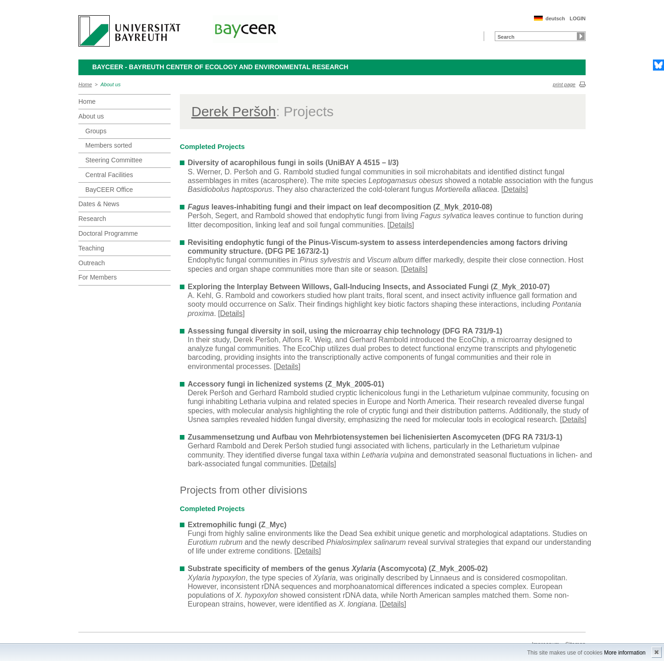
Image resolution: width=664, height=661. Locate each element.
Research (92, 218)
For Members (97, 277)
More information (625, 652)
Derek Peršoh (233, 111)
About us (110, 84)
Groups (96, 131)
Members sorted (108, 145)
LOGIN (577, 18)
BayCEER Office (109, 189)
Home (85, 84)
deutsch (555, 18)
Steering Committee (113, 160)
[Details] (514, 189)
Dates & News (98, 204)
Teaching (91, 248)
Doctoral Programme (108, 233)
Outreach (91, 263)
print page (564, 84)
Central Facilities (109, 175)
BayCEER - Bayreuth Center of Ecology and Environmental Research (220, 67)
